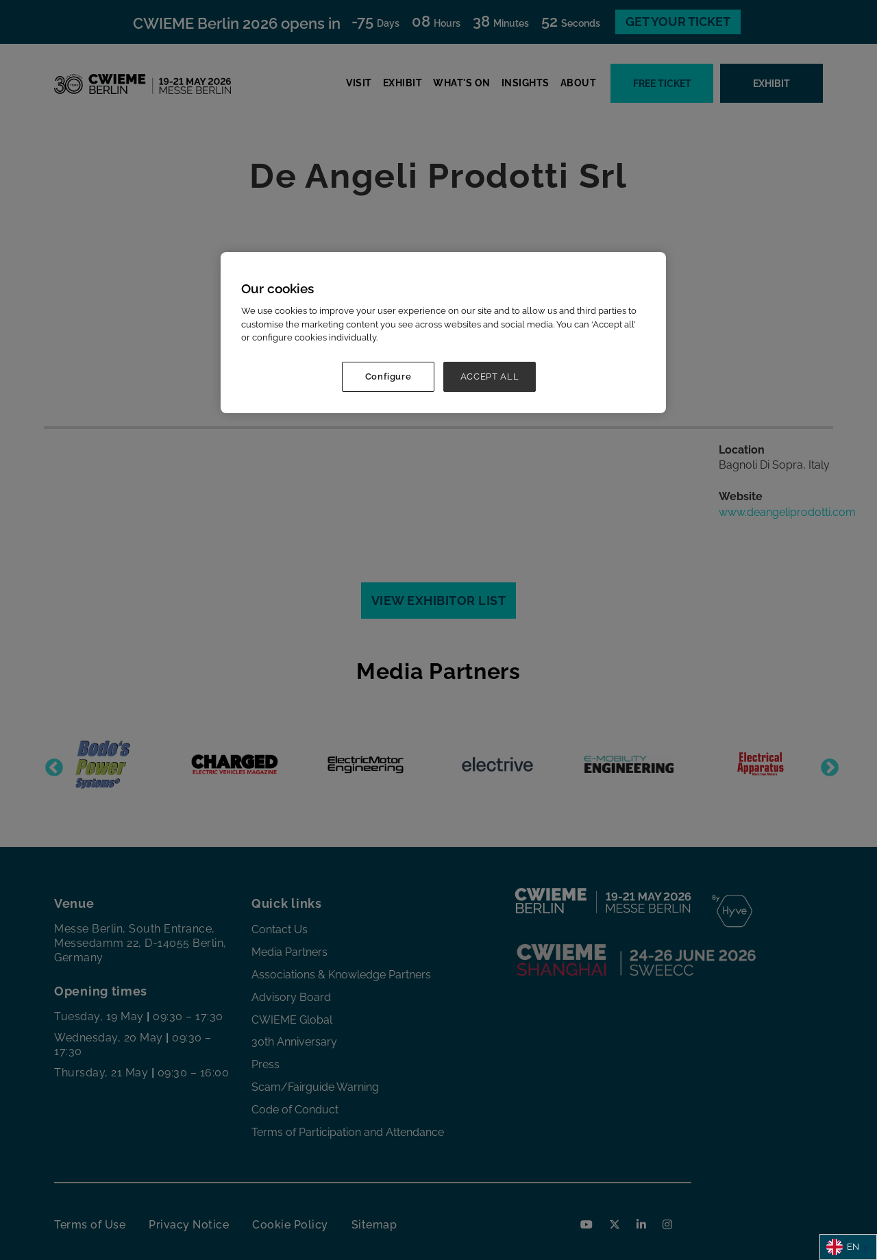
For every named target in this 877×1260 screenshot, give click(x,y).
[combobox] (848, 1247)
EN (842, 1247)
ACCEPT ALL (489, 376)
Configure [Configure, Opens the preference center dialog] (388, 376)
